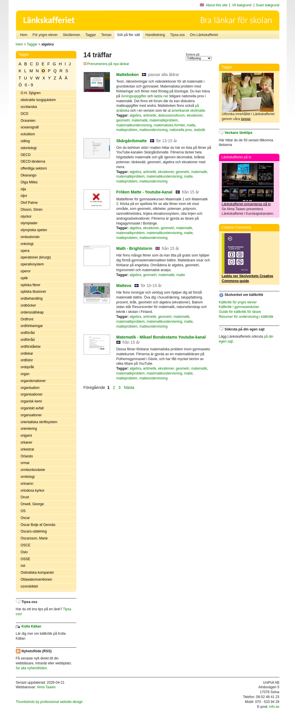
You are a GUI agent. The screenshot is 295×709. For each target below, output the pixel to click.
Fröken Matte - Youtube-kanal (144, 192)
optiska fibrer (31, 285)
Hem (23, 35)
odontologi (29, 148)
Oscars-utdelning (34, 531)
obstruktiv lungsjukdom (38, 100)
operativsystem (32, 264)
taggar (245, 119)
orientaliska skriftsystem (39, 422)
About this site (216, 5)
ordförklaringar (32, 326)
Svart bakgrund (267, 5)
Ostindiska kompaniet (37, 573)
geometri (123, 120)
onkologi (27, 244)
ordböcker (28, 305)
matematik (140, 120)
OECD (26, 155)
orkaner (27, 442)
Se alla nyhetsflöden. (32, 668)
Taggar (90, 35)
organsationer (31, 415)
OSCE (26, 545)
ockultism (28, 134)
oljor (24, 196)
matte (191, 125)
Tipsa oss (177, 35)
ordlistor (27, 360)
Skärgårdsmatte (131, 140)
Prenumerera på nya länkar (106, 64)
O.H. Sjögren (31, 93)
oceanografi (30, 127)
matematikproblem (164, 120)
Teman (106, 35)
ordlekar (27, 353)
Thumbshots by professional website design (49, 702)
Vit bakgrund (241, 5)
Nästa (129, 387)
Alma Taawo (46, 687)
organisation (30, 388)
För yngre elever (45, 35)
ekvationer (195, 115)
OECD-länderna (33, 161)
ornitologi (28, 477)
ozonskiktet (29, 586)
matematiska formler (169, 125)
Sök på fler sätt (128, 35)
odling (25, 141)
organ (25, 374)
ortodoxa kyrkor (33, 490)
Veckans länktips (239, 133)
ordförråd (28, 333)
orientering (29, 429)
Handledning (155, 35)
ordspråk (27, 367)
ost (23, 566)
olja (23, 189)
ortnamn (27, 484)
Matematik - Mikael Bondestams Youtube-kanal (161, 337)
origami (26, 436)
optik (24, 278)
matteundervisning (153, 130)
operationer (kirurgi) (36, 257)
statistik (199, 130)
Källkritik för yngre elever (238, 302)
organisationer (32, 394)
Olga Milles (29, 182)
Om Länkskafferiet (204, 35)
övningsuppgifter (133, 96)
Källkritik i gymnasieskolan (239, 307)
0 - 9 (29, 85)
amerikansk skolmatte (188, 111)
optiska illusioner (33, 292)
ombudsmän (30, 237)
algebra (135, 115)
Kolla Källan (31, 626)
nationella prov (180, 130)
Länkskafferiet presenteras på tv (246, 204)
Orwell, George (32, 504)
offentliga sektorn (34, 168)
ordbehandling (32, 298)
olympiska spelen (34, 230)
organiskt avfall (32, 408)
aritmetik (149, 115)
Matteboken (127, 74)
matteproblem (126, 130)
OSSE (25, 559)
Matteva (123, 285)
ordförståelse (31, 347)
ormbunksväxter (33, 470)
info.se (274, 707)
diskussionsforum (171, 115)
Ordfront (27, 319)
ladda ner (161, 96)
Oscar (25, 518)
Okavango (29, 175)
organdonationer (33, 381)
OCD (25, 114)
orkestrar (27, 449)
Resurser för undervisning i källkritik (246, 317)
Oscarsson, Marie (34, 538)
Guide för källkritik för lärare (240, 312)
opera (25, 251)
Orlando (27, 456)
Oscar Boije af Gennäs (38, 525)
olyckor (26, 216)
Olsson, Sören (32, 210)
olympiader (29, 223)
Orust (25, 497)
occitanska (29, 107)
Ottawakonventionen (36, 579)
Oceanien (28, 121)
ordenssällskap (32, 312)
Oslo (24, 552)
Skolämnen (71, 35)
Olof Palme (29, 203)
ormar (25, 463)
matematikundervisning (134, 125)
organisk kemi (31, 401)
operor (26, 271)
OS (23, 511)
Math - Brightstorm (134, 248)
